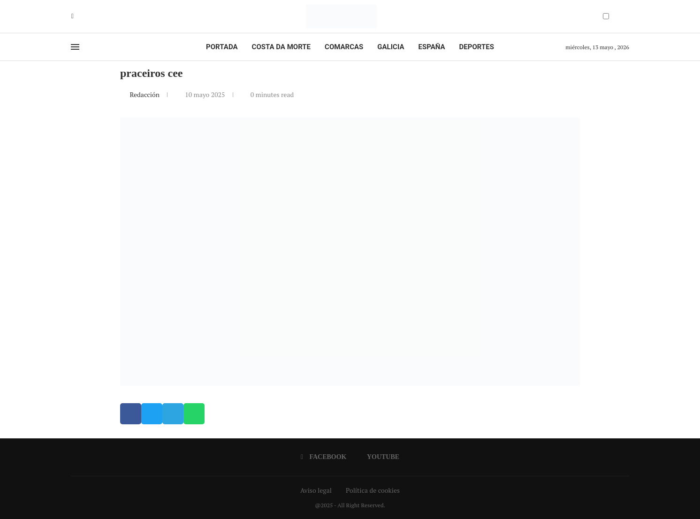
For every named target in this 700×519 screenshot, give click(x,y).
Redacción (145, 94)
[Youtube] (79, 16)
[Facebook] (72, 16)
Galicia (390, 47)
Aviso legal (316, 490)
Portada (221, 47)
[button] (130, 413)
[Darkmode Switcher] (606, 16)
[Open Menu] (75, 47)
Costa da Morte (281, 47)
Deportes (476, 47)
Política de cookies (373, 490)
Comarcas (344, 47)
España (431, 47)
